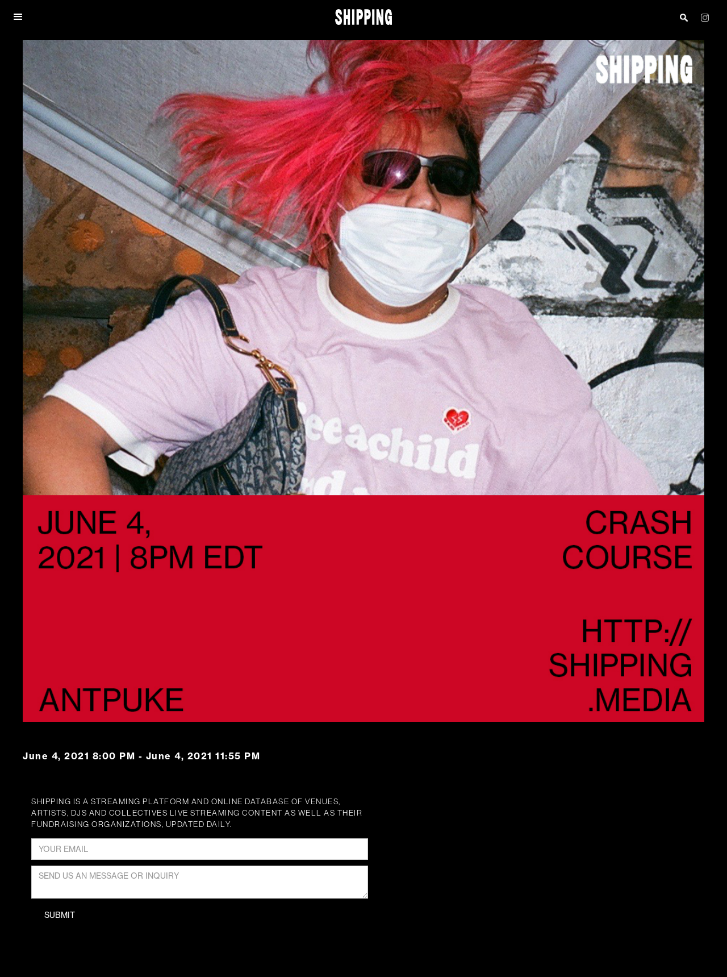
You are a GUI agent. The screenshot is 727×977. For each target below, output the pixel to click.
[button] (18, 17)
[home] (364, 17)
